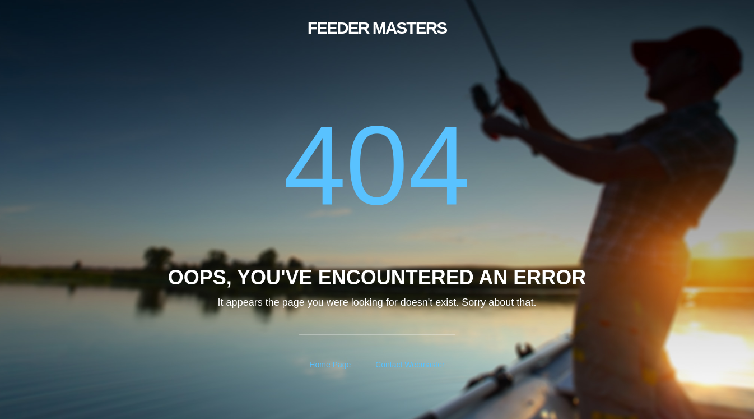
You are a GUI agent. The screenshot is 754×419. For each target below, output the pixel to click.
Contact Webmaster (409, 364)
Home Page (330, 364)
